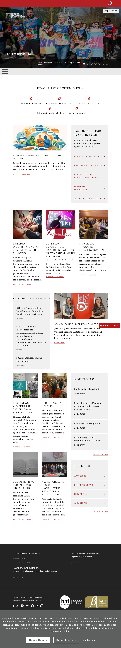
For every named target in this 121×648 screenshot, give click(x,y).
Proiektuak (44, 299)
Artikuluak (89, 476)
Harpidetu (18, 577)
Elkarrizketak (89, 485)
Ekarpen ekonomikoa (89, 165)
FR (113, 11)
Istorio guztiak (101, 512)
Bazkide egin (19, 558)
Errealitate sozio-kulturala (59, 104)
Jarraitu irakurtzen (22, 175)
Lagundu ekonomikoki (23, 562)
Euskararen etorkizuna (89, 104)
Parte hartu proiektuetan (89, 188)
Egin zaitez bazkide (89, 156)
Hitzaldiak (89, 494)
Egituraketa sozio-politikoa (50, 113)
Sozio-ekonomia (77, 113)
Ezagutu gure (89, 176)
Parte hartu (59, 344)
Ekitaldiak (19, 299)
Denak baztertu (66, 640)
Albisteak (31, 299)
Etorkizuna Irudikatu (31, 104)
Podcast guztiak (100, 455)
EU (106, 11)
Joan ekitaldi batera (89, 198)
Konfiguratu (88, 640)
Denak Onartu (38, 640)
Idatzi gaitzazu (77, 563)
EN (116, 11)
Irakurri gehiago (83, 628)
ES (109, 11)
